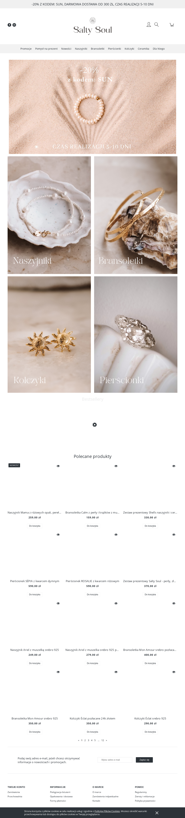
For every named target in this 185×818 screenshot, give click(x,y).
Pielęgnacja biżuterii (60, 792)
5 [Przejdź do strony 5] (95, 740)
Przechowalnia (15, 796)
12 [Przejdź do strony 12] (102, 740)
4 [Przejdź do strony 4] (91, 740)
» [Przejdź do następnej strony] (106, 740)
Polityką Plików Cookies (107, 811)
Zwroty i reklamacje (145, 796)
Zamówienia (14, 792)
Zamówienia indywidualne (105, 796)
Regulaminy (141, 792)
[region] (92, 107)
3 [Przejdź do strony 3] (88, 740)
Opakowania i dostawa (61, 796)
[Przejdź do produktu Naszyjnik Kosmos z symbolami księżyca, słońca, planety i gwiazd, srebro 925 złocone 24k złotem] (36, 434)
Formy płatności (58, 800)
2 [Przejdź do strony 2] (85, 740)
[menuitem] (26, 48)
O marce (96, 792)
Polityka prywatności (145, 800)
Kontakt (96, 800)
